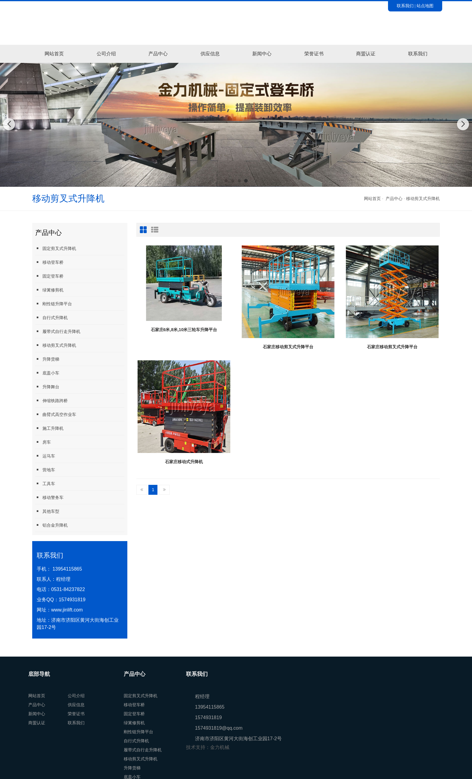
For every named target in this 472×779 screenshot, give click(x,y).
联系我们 (405, 5)
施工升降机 (49, 428)
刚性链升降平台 (53, 303)
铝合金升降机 (51, 525)
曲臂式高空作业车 (55, 414)
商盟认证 (365, 53)
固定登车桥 (49, 276)
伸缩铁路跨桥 (51, 400)
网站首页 (54, 53)
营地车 (45, 469)
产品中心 (158, 53)
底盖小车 (47, 372)
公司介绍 (106, 53)
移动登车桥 (49, 262)
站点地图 (425, 5)
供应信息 (210, 53)
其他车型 (47, 511)
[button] (226, 180)
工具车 (45, 483)
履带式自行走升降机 (57, 331)
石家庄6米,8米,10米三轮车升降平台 (184, 329)
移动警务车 (49, 497)
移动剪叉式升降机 (423, 198)
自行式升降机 (51, 317)
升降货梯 (47, 359)
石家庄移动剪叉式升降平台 (288, 346)
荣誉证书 (314, 53)
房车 (43, 442)
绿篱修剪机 (49, 289)
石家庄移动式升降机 (184, 461)
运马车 (45, 455)
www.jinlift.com (67, 609)
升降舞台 (47, 386)
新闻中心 (262, 53)
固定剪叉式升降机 (55, 248)
